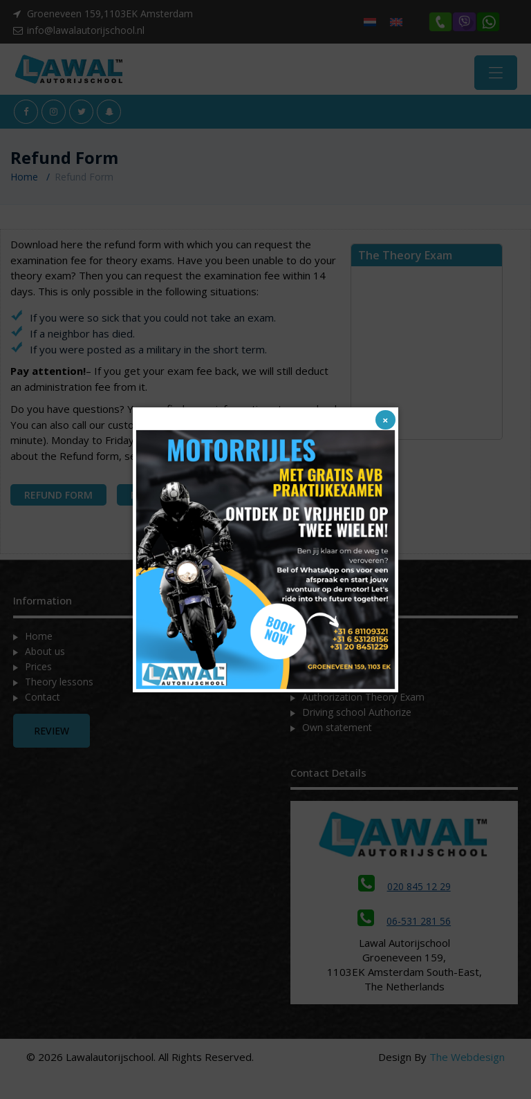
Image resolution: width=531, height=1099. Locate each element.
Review (51, 734)
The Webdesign (467, 1061)
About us (45, 654)
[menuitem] (370, 21)
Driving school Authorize (356, 715)
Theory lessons (59, 685)
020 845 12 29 (404, 890)
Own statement (337, 730)
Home (24, 180)
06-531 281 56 (404, 925)
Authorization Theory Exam (363, 700)
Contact (42, 700)
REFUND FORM (58, 499)
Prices (38, 669)
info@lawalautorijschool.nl (86, 30)
